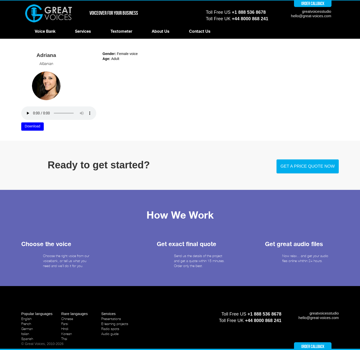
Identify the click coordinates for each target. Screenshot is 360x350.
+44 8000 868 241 (250, 18)
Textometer (121, 31)
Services (83, 31)
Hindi (64, 329)
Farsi (64, 324)
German (27, 329)
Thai (64, 339)
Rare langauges (74, 314)
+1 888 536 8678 (249, 12)
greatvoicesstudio (316, 11)
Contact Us (199, 31)
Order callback (312, 3)
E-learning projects (114, 324)
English (26, 319)
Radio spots (110, 329)
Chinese (67, 319)
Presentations (111, 319)
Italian (25, 334)
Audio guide (109, 334)
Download (32, 126)
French (26, 324)
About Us (161, 31)
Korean (66, 334)
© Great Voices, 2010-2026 (42, 344)
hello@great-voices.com (311, 16)
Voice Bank (45, 31)
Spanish (27, 339)
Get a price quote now (307, 166)
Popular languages (36, 314)
